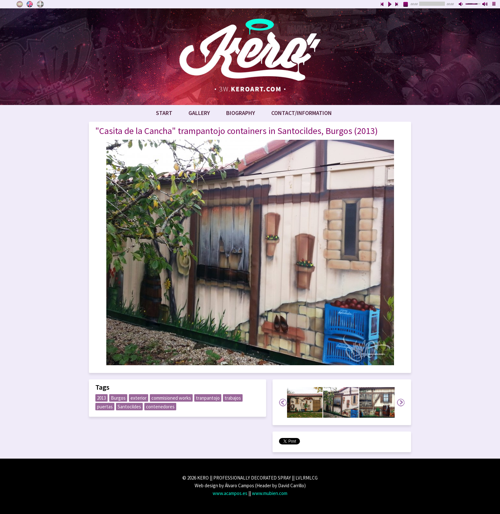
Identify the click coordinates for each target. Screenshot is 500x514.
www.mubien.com (269, 493)
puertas (105, 407)
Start (164, 113)
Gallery (199, 113)
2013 (101, 398)
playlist (494, 4)
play (389, 4)
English (30, 4)
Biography (240, 113)
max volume (485, 4)
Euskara (40, 4)
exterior (138, 398)
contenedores (160, 407)
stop (406, 4)
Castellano (19, 4)
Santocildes (129, 407)
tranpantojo (208, 398)
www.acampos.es (230, 493)
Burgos (118, 398)
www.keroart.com (250, 56)
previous (382, 4)
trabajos (233, 398)
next (397, 4)
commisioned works (171, 398)
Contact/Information (301, 113)
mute (461, 4)
